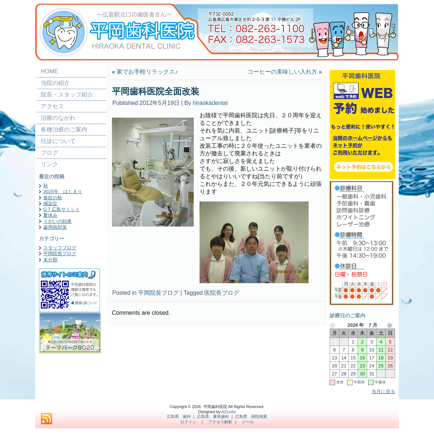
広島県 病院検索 (251, 416)
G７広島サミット (61, 209)
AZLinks (228, 411)
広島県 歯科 (179, 416)
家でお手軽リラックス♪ (147, 72)
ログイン (188, 422)
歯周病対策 (55, 227)
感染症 (50, 203)
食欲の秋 (52, 197)
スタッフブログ (59, 247)
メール (248, 422)
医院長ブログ (221, 293)
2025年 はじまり (62, 191)
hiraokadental (210, 103)
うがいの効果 (57, 221)
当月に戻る (383, 391)
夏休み (50, 215)
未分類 (50, 259)
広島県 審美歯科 (213, 416)
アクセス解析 (220, 422)
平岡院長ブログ (59, 253)
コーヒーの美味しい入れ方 (282, 72)
